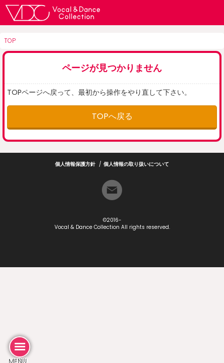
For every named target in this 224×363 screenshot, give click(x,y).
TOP (10, 40)
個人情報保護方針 (75, 164)
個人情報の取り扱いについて (136, 164)
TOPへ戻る (112, 116)
